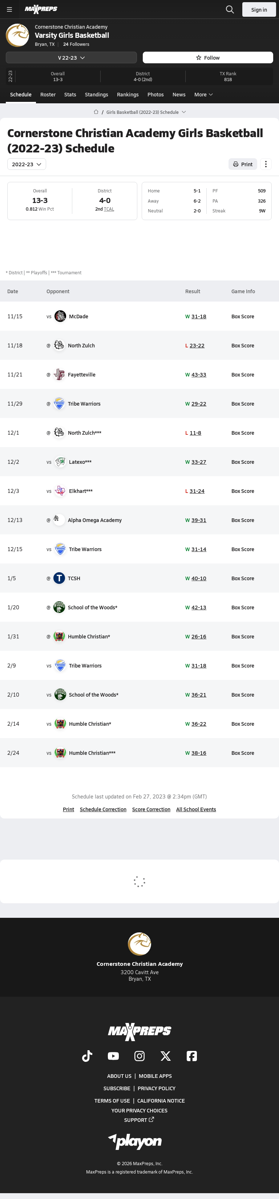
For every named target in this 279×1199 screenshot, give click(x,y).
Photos (155, 94)
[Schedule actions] (266, 164)
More (202, 94)
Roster (48, 94)
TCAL (109, 209)
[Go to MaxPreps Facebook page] (192, 1056)
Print (68, 809)
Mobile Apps (155, 1076)
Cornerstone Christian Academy (140, 950)
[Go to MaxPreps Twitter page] (165, 1056)
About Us (119, 1076)
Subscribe (117, 1088)
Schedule (21, 94)
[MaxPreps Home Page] (96, 112)
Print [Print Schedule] (242, 164)
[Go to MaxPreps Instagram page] (139, 1056)
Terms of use (112, 1100)
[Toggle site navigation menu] (9, 9)
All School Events (196, 809)
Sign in (259, 9)
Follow (208, 57)
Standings (96, 94)
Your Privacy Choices (139, 1110)
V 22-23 (71, 57)
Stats (70, 94)
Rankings (128, 94)
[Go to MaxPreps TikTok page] (87, 1056)
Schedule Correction (103, 809)
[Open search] (230, 9)
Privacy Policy (156, 1088)
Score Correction (151, 809)
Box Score (242, 316)
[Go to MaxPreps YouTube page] (113, 1056)
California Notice (161, 1100)
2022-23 (26, 164)
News (179, 94)
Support (139, 1119)
